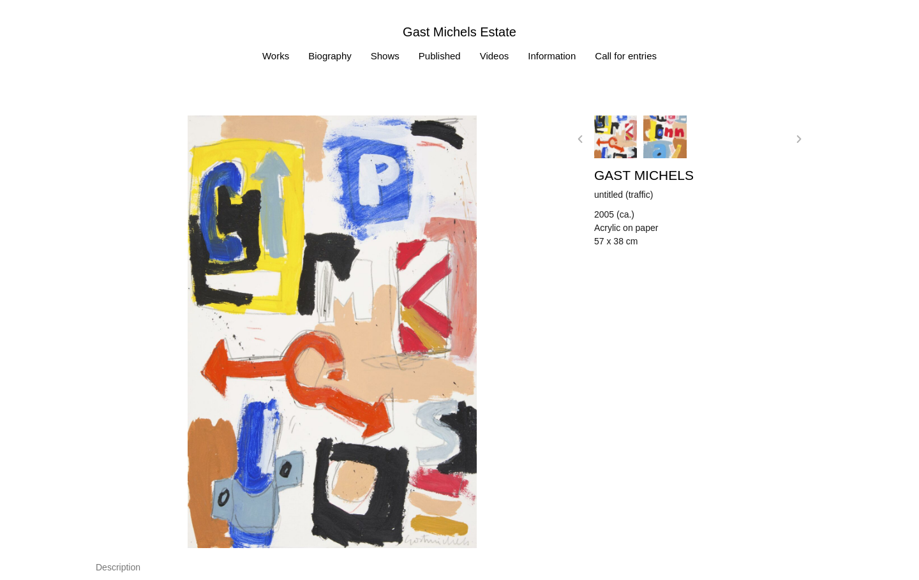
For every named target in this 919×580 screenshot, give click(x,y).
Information (552, 55)
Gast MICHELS (644, 175)
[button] (580, 139)
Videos (494, 55)
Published (440, 55)
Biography (330, 55)
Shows (385, 55)
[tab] (118, 567)
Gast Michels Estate (459, 32)
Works (275, 55)
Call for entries (626, 55)
